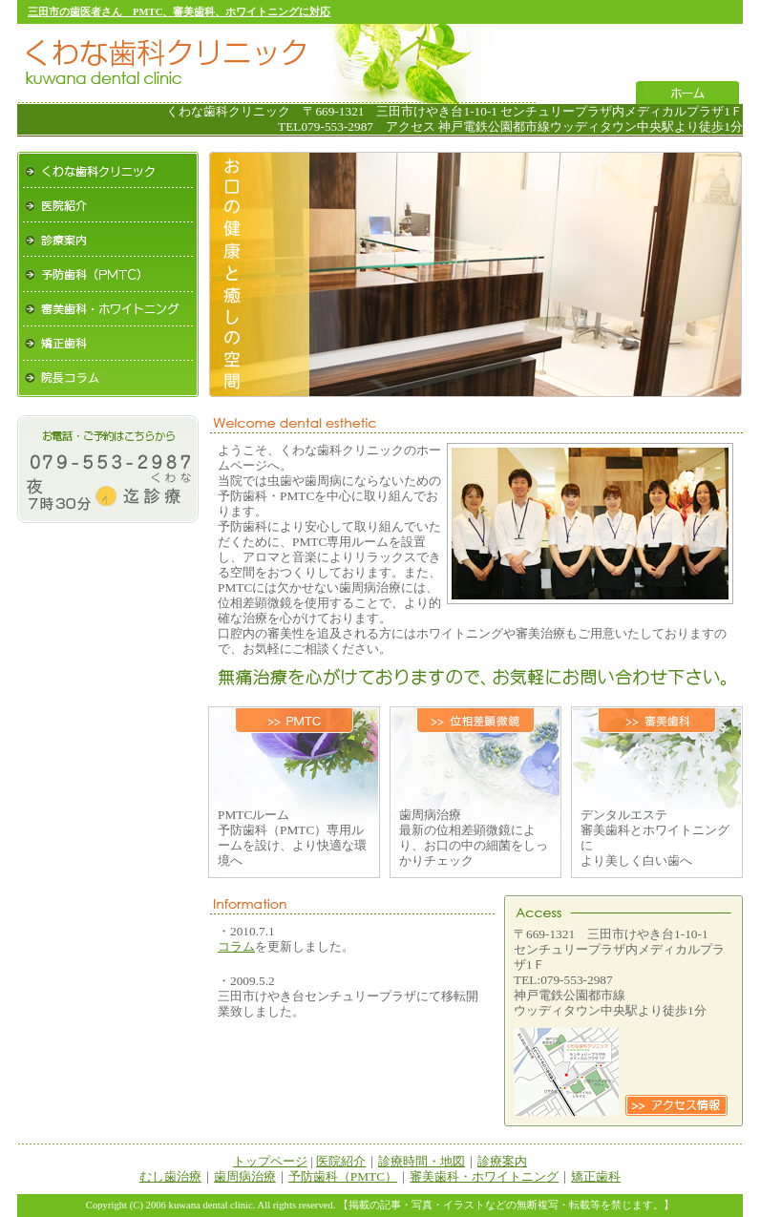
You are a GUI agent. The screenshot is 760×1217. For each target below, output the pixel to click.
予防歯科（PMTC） (108, 274)
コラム (236, 946)
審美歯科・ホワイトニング (108, 309)
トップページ (270, 1161)
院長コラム (108, 379)
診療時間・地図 (421, 1161)
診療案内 (108, 239)
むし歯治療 (170, 1176)
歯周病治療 (245, 1176)
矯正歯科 (108, 343)
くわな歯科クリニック (108, 170)
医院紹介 (108, 205)
